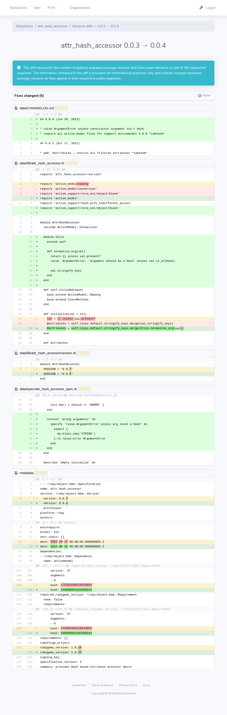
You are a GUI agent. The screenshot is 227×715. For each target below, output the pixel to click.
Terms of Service (103, 698)
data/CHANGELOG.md (37, 108)
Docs (146, 698)
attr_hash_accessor (52, 26)
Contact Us (79, 698)
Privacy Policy (128, 698)
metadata (27, 481)
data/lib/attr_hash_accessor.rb (42, 164)
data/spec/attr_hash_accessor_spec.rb (48, 395)
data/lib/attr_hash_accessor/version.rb (48, 359)
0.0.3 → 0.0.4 (108, 26)
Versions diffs (82, 26)
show (206, 95)
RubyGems (24, 26)
